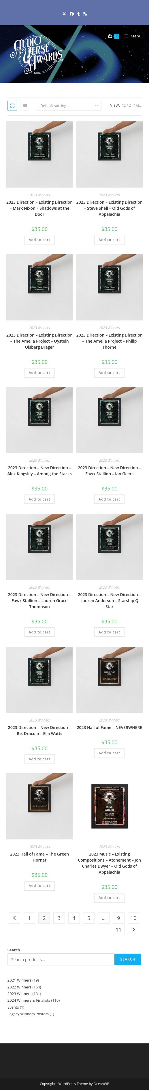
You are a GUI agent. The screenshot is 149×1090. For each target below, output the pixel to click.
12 (124, 105)
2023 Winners (39, 194)
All (139, 105)
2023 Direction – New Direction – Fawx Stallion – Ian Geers (109, 470)
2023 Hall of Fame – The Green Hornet (39, 857)
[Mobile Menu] (131, 36)
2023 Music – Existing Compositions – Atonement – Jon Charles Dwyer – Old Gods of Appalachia (109, 863)
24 (131, 105)
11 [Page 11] (119, 929)
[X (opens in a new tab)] (64, 13)
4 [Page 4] (73, 918)
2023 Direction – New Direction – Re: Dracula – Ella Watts (39, 730)
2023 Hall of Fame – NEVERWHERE (109, 727)
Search (13, 949)
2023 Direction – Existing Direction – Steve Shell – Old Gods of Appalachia (109, 208)
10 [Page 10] (134, 918)
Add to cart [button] (39, 239)
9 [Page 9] (118, 918)
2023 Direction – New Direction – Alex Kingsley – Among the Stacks (39, 470)
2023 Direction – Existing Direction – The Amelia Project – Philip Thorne (109, 341)
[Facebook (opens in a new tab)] (72, 13)
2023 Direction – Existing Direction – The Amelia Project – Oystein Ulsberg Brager (39, 341)
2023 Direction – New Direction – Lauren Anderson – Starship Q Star (109, 600)
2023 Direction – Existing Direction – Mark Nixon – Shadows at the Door (39, 208)
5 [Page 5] (88, 918)
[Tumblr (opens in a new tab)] (79, 13)
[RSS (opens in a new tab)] (85, 13)
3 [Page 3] (59, 918)
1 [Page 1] (29, 918)
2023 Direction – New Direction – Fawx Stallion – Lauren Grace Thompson (39, 600)
